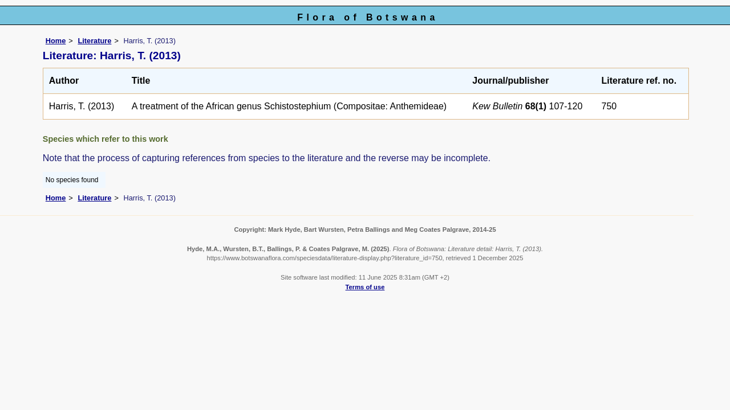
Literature (94, 40)
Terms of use (365, 287)
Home (56, 40)
